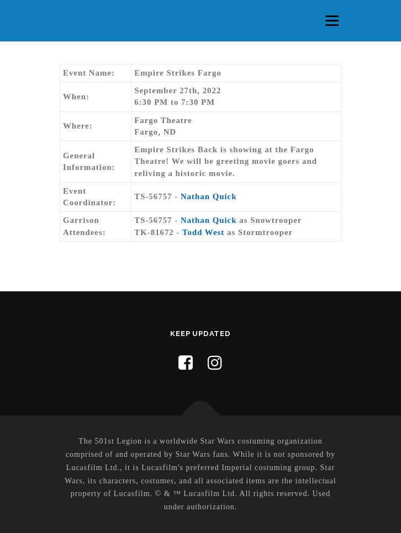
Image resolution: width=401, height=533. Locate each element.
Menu (331, 20)
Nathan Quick (209, 196)
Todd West (203, 232)
